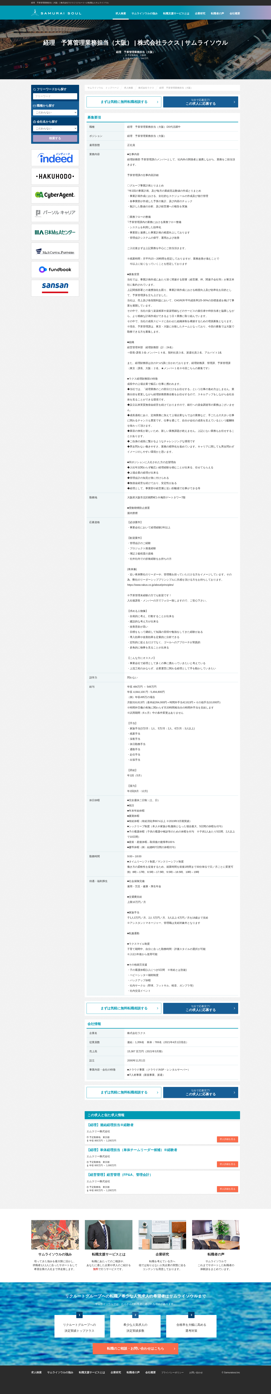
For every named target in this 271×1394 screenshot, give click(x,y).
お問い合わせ (196, 1372)
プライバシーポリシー (172, 1372)
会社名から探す (45, 121)
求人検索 (120, 13)
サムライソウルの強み (144, 13)
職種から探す (44, 105)
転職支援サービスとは (176, 13)
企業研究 (200, 13)
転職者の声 (217, 13)
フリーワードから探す (50, 89)
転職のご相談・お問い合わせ (141, 1348)
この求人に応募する (203, 102)
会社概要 (235, 13)
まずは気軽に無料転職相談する (130, 102)
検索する (55, 138)
